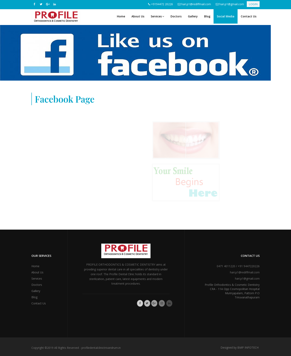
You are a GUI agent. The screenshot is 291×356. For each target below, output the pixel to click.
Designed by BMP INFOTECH (240, 347)
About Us (137, 16)
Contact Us (248, 16)
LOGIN (253, 4)
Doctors (176, 16)
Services (157, 16)
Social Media (225, 16)
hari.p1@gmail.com (231, 4)
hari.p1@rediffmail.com (196, 4)
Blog (207, 16)
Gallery (193, 16)
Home (121, 16)
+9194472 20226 (162, 4)
